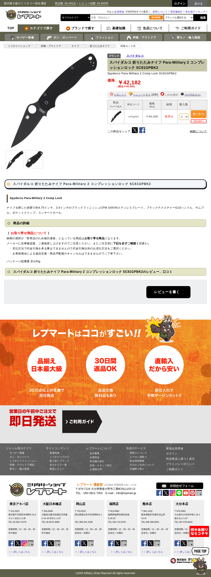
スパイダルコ (135, 55)
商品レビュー (57, 469)
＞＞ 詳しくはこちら (19, 552)
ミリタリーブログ (60, 457)
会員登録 (119, 11)
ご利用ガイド (174, 469)
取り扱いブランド (60, 461)
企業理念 (95, 457)
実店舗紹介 (176, 11)
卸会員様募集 (137, 461)
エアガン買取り (138, 457)
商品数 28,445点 (65, 3)
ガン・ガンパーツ (61, 38)
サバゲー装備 (22, 38)
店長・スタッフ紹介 (101, 465)
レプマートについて (99, 448)
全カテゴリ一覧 (58, 464)
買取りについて (138, 453)
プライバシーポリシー (180, 464)
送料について (160, 11)
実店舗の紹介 (97, 461)
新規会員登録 (174, 448)
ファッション (101, 38)
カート (198, 3)
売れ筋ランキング (195, 11)
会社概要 (95, 453)
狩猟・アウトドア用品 (22, 464)
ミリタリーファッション (23, 461)
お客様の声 (96, 469)
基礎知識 (55, 453)
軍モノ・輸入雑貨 (185, 38)
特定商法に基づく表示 (180, 458)
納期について (198, 131)
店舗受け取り (137, 469)
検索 (203, 17)
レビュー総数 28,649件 (94, 3)
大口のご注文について (142, 464)
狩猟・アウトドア (141, 38)
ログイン (172, 453)
